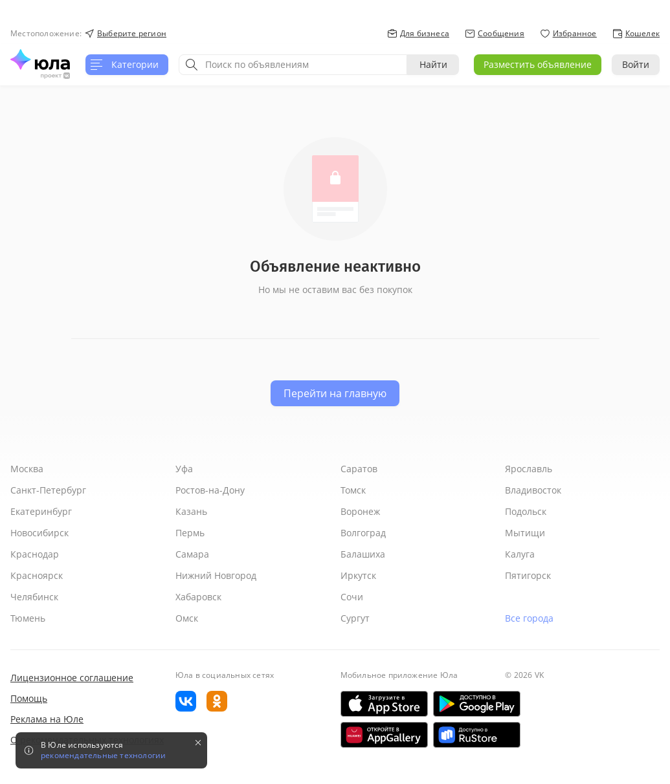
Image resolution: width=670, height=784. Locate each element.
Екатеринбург (41, 511)
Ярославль (528, 469)
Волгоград (363, 533)
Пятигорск (528, 575)
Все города (529, 618)
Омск (186, 618)
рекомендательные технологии (103, 755)
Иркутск (358, 575)
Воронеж (360, 511)
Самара (192, 554)
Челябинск (34, 597)
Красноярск (36, 575)
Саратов (359, 469)
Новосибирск (39, 533)
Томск (353, 490)
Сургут (355, 618)
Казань (191, 511)
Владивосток (533, 490)
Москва (26, 469)
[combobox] (293, 64)
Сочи (352, 597)
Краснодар (34, 554)
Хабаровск (198, 597)
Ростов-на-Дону (210, 490)
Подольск (525, 511)
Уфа (184, 469)
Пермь (190, 533)
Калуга (520, 554)
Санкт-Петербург (48, 490)
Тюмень (27, 618)
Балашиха (363, 554)
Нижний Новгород (215, 575)
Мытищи (525, 533)
